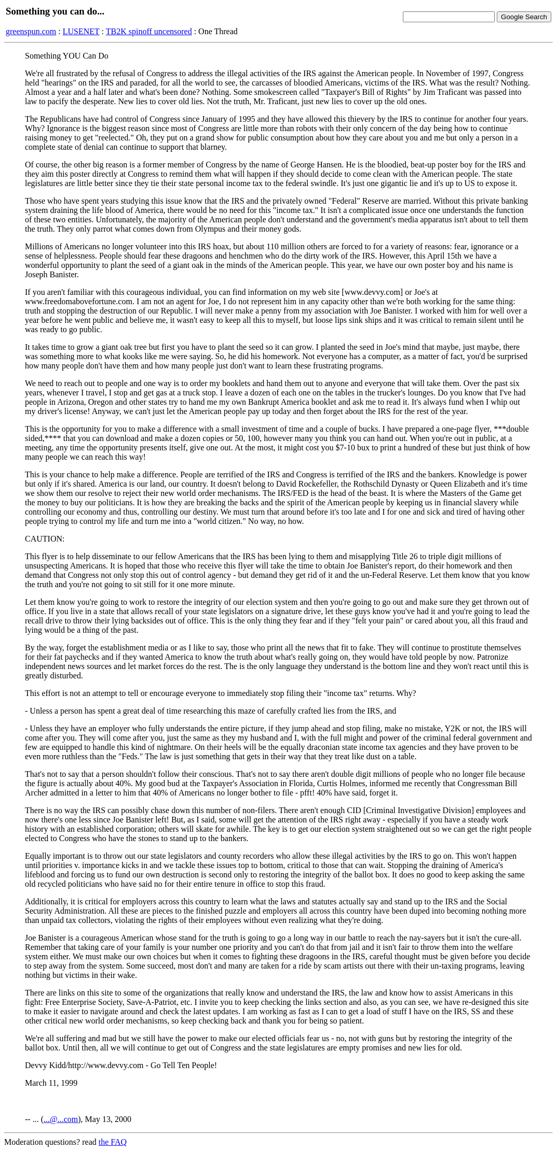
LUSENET (81, 31)
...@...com (61, 1119)
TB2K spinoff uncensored (149, 31)
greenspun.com (31, 31)
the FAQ (113, 1142)
